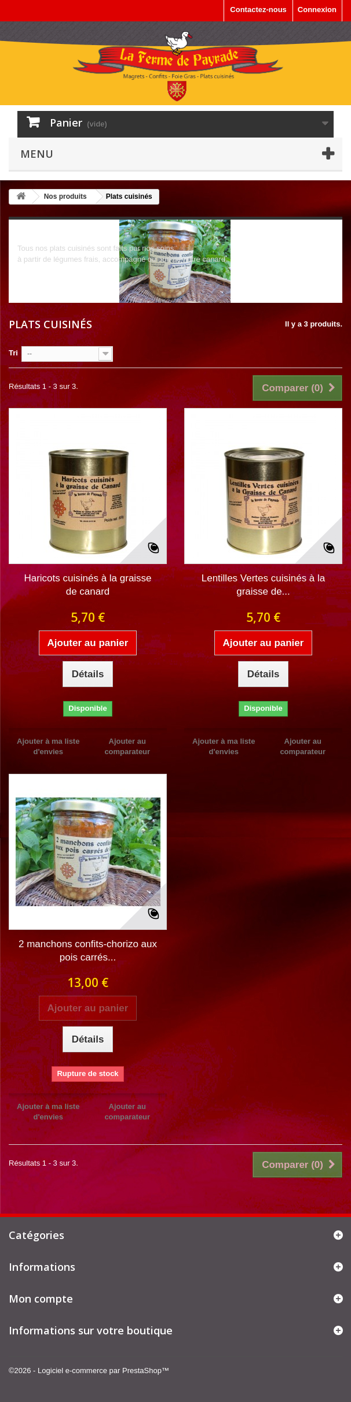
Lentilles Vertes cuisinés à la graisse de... (264, 585)
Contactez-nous (258, 9)
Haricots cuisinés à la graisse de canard (87, 585)
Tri (13, 352)
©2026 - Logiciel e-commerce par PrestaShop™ (89, 1370)
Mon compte (41, 1298)
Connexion (317, 9)
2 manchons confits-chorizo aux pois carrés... (88, 951)
